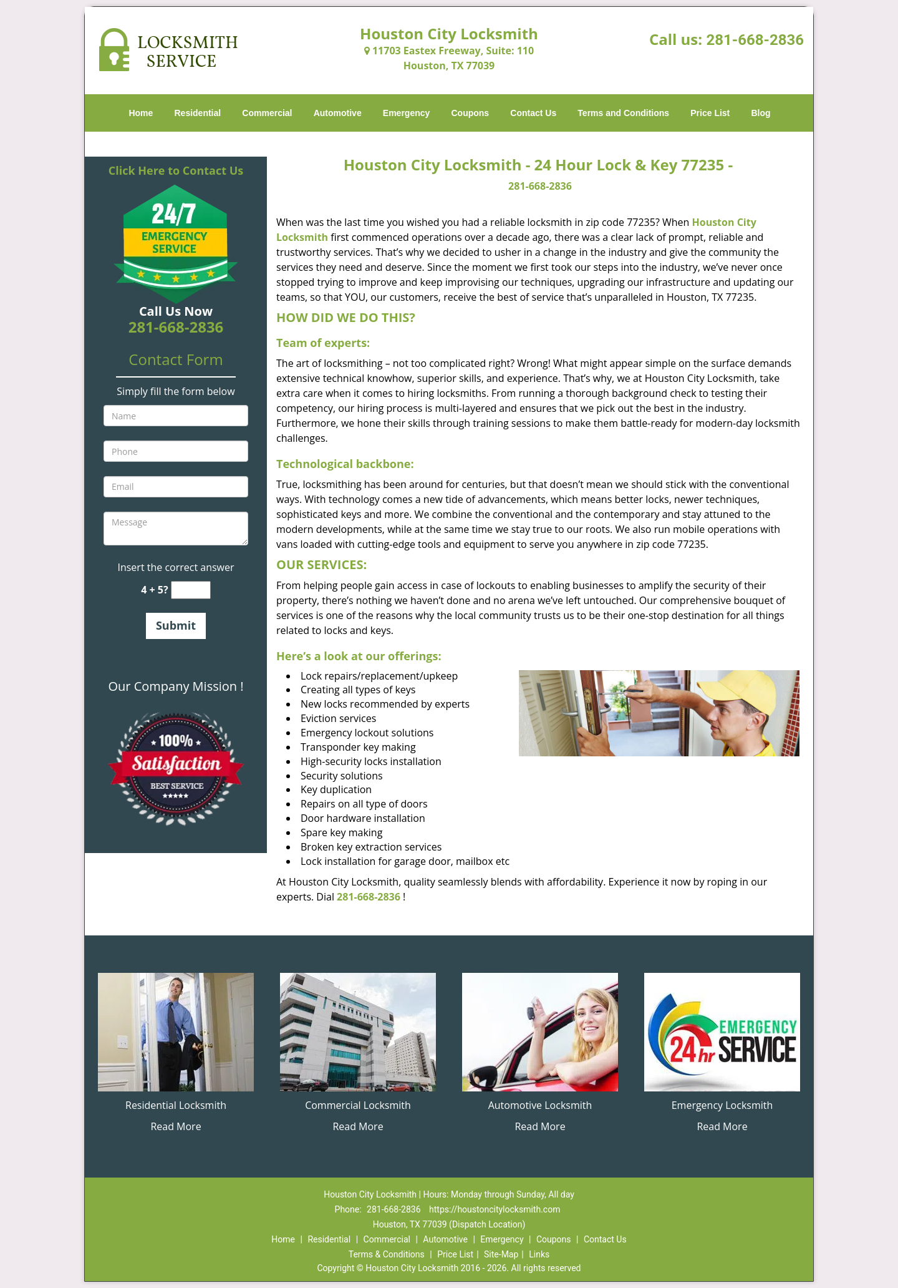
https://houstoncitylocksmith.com (494, 1209)
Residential (198, 113)
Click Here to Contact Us (176, 170)
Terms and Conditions (623, 113)
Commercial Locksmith (358, 1105)
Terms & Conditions (387, 1254)
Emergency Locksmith (722, 1105)
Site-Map (501, 1254)
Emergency (406, 113)
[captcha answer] (191, 590)
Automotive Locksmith (540, 1105)
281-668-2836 (755, 40)
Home (140, 113)
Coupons (470, 113)
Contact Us (533, 113)
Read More (175, 1126)
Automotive (338, 113)
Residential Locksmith (175, 1105)
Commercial (267, 113)
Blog (760, 113)
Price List (710, 113)
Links (539, 1254)
